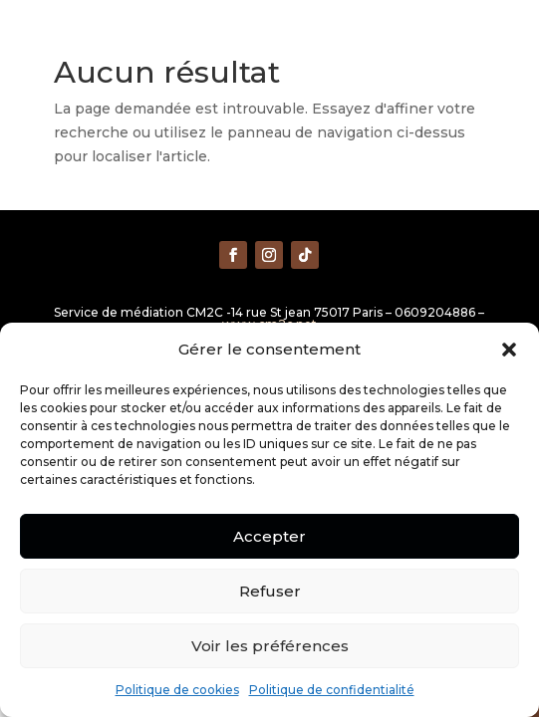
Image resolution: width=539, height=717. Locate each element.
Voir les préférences (270, 645)
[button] (509, 349)
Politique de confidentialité (331, 689)
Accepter (269, 536)
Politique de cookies (177, 689)
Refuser (270, 591)
